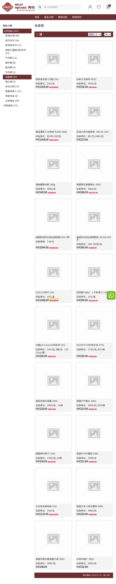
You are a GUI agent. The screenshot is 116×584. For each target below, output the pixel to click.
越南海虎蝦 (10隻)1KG (47, 79)
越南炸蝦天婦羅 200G (47, 401)
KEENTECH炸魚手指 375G (90, 345)
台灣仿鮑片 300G (85, 559)
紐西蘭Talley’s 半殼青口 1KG (92, 292)
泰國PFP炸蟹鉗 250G (87, 453)
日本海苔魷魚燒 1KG (46, 506)
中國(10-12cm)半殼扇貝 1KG (50, 345)
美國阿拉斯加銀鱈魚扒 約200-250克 (93, 238)
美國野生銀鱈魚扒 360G (88, 184)
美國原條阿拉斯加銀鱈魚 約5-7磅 (52, 237)
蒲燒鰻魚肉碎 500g (45, 184)
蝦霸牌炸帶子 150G (45, 453)
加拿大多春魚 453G (86, 79)
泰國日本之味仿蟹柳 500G (89, 506)
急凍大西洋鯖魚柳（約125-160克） (94, 132)
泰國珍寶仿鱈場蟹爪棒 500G (50, 559)
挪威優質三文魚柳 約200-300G (51, 132)
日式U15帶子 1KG (45, 292)
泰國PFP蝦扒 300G (86, 401)
